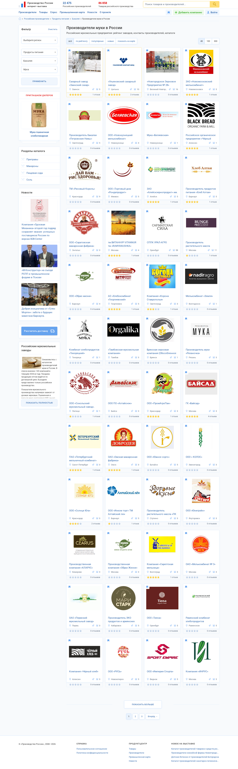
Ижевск (113, 196)
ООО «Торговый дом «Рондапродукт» (119, 190)
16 (175, 89)
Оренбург (153, 250)
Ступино (152, 518)
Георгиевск (115, 304)
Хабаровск (114, 625)
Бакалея (76, 19)
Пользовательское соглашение (91, 749)
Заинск (74, 89)
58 (175, 250)
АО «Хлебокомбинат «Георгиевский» (119, 298)
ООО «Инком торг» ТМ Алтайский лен (120, 512)
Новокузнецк (116, 143)
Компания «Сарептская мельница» (160, 566)
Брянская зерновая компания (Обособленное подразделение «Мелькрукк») (161, 351)
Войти (212, 12)
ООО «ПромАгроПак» (158, 403)
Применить (39, 81)
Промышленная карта (72, 12)
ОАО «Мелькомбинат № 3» (200, 564)
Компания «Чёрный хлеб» (83, 671)
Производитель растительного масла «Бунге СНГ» (198, 244)
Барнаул (191, 196)
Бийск (112, 411)
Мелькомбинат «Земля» (199, 296)
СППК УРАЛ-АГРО (157, 242)
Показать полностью (39, 402)
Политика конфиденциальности (92, 753)
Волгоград (153, 572)
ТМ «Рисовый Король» (82, 188)
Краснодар (76, 196)
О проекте (105, 12)
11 (214, 250)
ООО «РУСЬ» (115, 671)
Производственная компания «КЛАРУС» (81, 566)
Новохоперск (116, 679)
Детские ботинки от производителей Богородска (195, 757)
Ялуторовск (193, 518)
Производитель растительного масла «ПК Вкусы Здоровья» (161, 512)
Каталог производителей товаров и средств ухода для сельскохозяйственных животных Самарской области (195, 749)
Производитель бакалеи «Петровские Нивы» (83, 137)
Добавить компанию (190, 12)
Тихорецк (75, 357)
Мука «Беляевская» (158, 135)
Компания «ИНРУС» (197, 671)
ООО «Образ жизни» (80, 296)
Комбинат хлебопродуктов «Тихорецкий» (84, 351)
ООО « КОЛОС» (194, 457)
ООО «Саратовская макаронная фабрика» (81, 244)
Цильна (113, 89)
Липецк (74, 411)
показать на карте (126, 41)
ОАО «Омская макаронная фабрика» (122, 459)
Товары (43, 12)
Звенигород (193, 465)
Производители (27, 12)
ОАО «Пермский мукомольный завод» (81, 619)
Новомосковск (194, 89)
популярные (97, 41)
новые (111, 41)
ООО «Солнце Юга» (79, 510)
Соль (29, 179)
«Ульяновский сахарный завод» (122, 83)
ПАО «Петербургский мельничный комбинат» (83, 459)
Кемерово (75, 572)
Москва (113, 250)
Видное (152, 679)
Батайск (152, 465)
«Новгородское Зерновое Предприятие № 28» (161, 83)
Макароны (32, 166)
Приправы (32, 159)
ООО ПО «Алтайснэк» (120, 403)
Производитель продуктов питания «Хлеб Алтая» (201, 190)
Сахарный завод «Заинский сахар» (79, 83)
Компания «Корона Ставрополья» (158, 298)
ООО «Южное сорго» (158, 457)
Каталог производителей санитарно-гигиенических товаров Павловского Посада (195, 761)
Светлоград (76, 143)
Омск (112, 465)
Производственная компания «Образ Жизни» (122, 566)
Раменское (193, 625)
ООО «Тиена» (154, 617)
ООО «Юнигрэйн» (195, 510)
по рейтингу (81, 41)
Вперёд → (153, 716)
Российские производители (36, 19)
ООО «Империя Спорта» (160, 671)
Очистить (52, 29)
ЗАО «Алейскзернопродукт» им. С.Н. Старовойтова (162, 190)
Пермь (74, 625)
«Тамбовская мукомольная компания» (123, 351)
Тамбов (113, 357)
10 (136, 89)
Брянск (152, 357)
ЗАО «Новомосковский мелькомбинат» (199, 83)
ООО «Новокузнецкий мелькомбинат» (120, 137)
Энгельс (74, 250)
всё (70, 41)
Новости (92, 12)
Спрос (53, 12)
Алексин (191, 143)
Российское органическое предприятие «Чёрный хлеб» (201, 137)
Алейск (152, 196)
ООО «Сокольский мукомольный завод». (81, 405)
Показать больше (143, 704)
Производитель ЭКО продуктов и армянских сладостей (121, 619)
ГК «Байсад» (193, 403)
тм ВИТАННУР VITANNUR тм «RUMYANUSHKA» (122, 244)
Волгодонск (193, 304)
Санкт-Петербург (78, 465)
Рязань (191, 357)
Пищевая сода (34, 172)
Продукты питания (60, 19)
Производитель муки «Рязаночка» (198, 351)
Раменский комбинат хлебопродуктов (198, 619)
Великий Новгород (157, 89)
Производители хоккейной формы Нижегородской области (195, 753)
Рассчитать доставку (39, 330)
